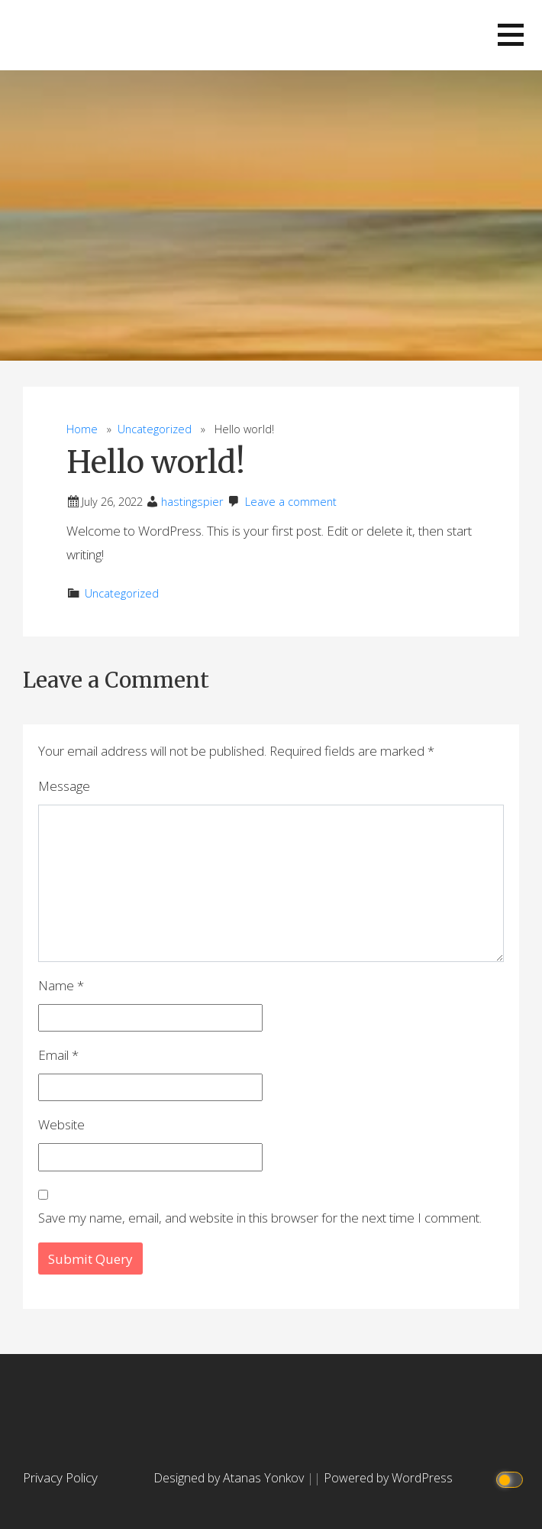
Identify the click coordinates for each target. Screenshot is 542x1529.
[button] (510, 34)
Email (58, 1055)
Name (61, 985)
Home (82, 429)
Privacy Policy (60, 1477)
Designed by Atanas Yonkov (230, 1477)
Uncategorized (155, 429)
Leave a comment (291, 501)
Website (61, 1124)
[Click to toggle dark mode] (512, 1478)
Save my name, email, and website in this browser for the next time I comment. (260, 1217)
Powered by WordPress (388, 1477)
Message (64, 786)
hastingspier (192, 501)
